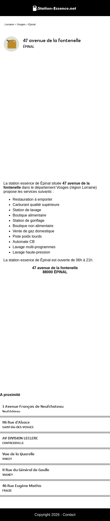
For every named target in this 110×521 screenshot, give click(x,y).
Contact (69, 515)
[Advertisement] (55, 118)
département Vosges (52, 187)
